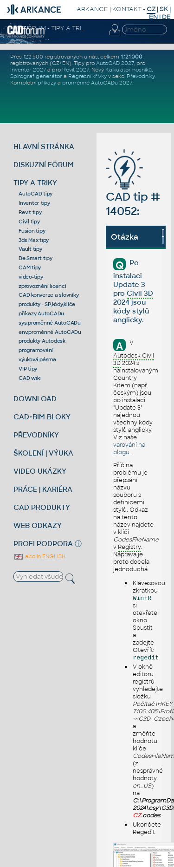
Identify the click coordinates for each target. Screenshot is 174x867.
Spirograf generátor (36, 76)
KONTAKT (127, 9)
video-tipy (31, 277)
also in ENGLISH (39, 556)
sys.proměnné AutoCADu (50, 322)
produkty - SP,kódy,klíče (47, 304)
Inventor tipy (34, 203)
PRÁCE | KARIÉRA (42, 489)
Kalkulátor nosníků (128, 69)
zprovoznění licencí (42, 286)
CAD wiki (30, 378)
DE (166, 17)
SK (164, 9)
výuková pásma (37, 359)
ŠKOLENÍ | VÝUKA (43, 453)
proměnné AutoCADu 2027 (97, 82)
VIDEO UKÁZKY (39, 471)
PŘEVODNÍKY (36, 434)
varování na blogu (129, 448)
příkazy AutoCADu (41, 313)
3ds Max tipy (34, 240)
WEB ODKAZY (37, 525)
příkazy (47, 82)
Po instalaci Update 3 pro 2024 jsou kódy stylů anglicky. (133, 291)
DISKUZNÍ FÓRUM (43, 164)
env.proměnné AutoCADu (50, 332)
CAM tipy (30, 267)
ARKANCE (92, 9)
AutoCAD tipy (35, 193)
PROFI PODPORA (43, 543)
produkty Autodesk (42, 341)
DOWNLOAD (35, 398)
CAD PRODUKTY (41, 507)
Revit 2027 (75, 69)
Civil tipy (29, 221)
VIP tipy (28, 368)
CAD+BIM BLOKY (42, 416)
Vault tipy (30, 249)
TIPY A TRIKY (35, 182)
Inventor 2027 (28, 69)
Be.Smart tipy (35, 258)
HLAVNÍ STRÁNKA (43, 146)
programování (36, 350)
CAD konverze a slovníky (48, 295)
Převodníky (141, 76)
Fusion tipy (32, 231)
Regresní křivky (87, 76)
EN (153, 17)
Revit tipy (30, 212)
